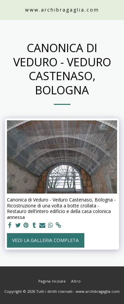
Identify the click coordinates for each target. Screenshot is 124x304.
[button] (7, 9)
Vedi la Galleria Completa (45, 240)
